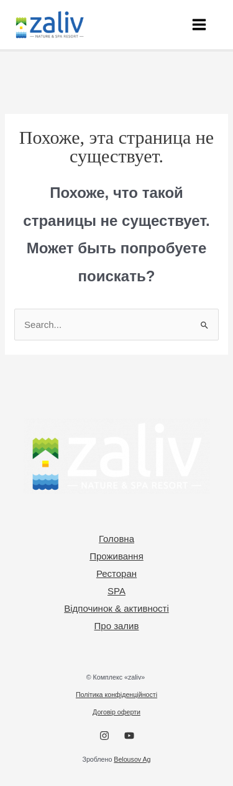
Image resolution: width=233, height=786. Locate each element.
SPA (116, 591)
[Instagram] (104, 736)
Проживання (116, 556)
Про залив (116, 625)
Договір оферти (116, 712)
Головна (116, 538)
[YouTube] (129, 736)
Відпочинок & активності (116, 608)
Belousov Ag (132, 759)
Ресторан (116, 573)
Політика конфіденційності (116, 694)
